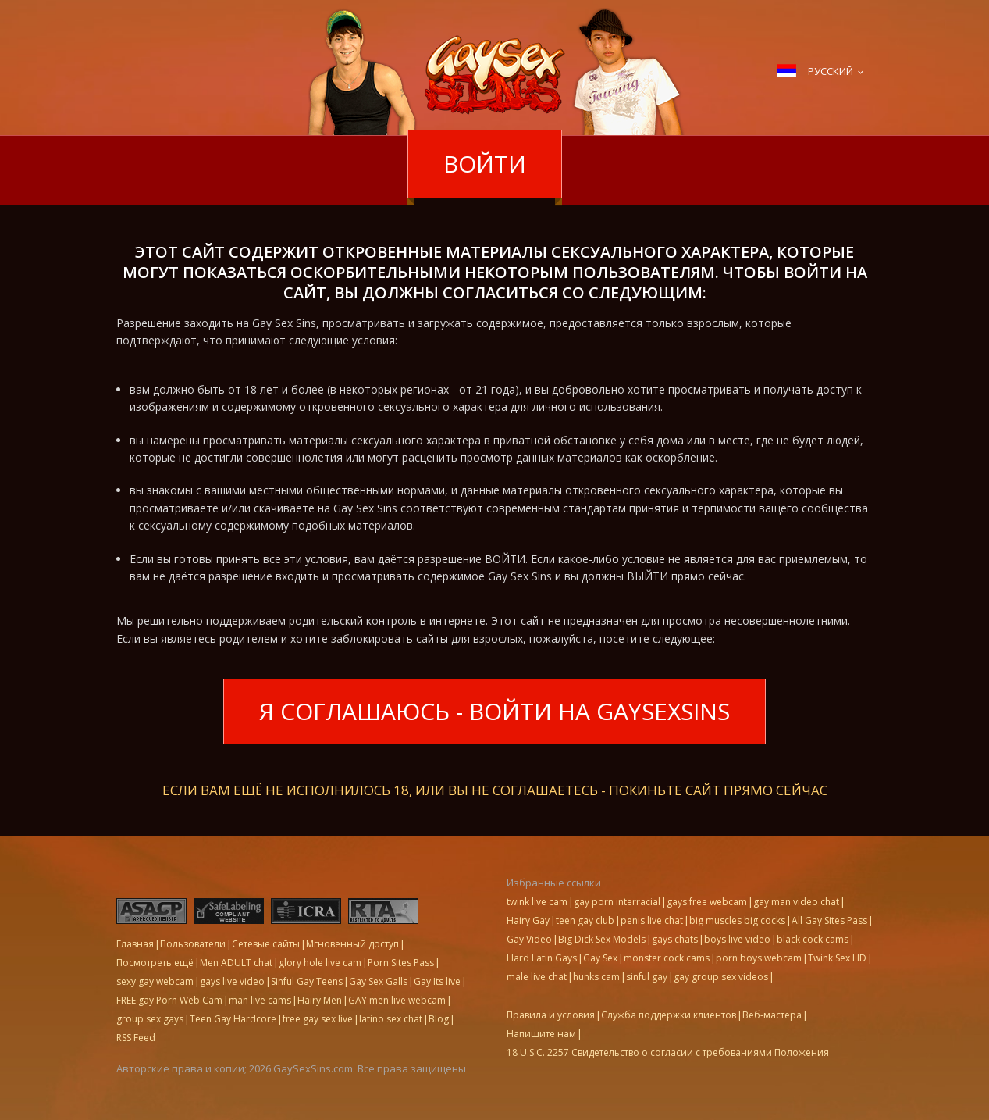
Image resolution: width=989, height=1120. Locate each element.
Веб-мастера (772, 1015)
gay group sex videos (721, 976)
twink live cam (537, 901)
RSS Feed (135, 1037)
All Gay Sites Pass (829, 920)
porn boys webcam (759, 958)
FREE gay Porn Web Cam (169, 1000)
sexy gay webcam (155, 981)
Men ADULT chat (236, 962)
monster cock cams (667, 958)
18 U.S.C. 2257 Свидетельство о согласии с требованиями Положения (668, 1052)
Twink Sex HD (837, 958)
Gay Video (529, 939)
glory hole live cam (320, 962)
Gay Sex (600, 958)
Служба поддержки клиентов (668, 1015)
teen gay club (585, 920)
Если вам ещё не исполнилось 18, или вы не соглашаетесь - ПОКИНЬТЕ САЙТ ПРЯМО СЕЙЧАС (494, 789)
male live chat (537, 976)
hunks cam (596, 976)
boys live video (737, 939)
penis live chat (652, 920)
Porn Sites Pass (401, 962)
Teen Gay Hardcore (233, 1018)
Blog (439, 1018)
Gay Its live (437, 981)
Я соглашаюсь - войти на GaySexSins (494, 711)
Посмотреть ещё (155, 962)
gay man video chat (796, 901)
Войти (484, 164)
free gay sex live (318, 1018)
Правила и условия (551, 1015)
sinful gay (646, 976)
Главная (135, 944)
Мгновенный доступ (352, 944)
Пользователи (193, 944)
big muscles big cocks (737, 920)
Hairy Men (319, 1000)
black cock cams (812, 939)
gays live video (232, 981)
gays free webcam (707, 901)
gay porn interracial (617, 901)
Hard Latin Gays (542, 958)
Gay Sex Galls (378, 981)
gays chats (675, 939)
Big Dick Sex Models (602, 939)
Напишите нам (541, 1033)
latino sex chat (390, 1018)
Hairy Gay (528, 920)
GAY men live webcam (397, 1000)
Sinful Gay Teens (307, 981)
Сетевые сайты (266, 944)
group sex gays (149, 1018)
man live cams (260, 1000)
